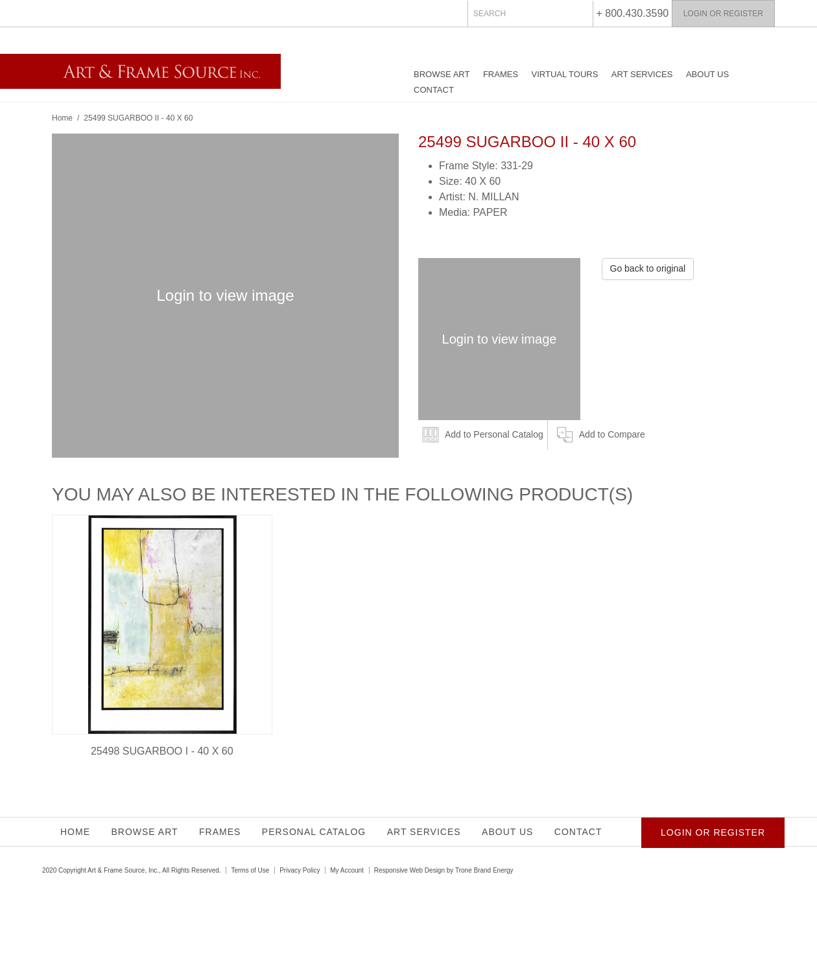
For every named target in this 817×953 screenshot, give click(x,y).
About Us (707, 74)
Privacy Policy (299, 870)
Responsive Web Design (409, 870)
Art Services (642, 74)
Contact (434, 90)
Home (62, 118)
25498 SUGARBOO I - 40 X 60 (162, 751)
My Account (347, 870)
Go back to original (648, 268)
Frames (500, 74)
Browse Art (441, 74)
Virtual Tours (565, 74)
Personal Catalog (314, 832)
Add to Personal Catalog (494, 434)
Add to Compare (612, 434)
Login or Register (723, 13)
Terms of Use (250, 870)
